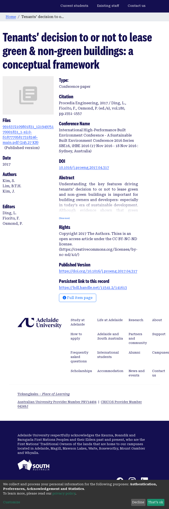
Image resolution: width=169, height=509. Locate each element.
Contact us (137, 5)
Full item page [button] (78, 298)
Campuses (160, 352)
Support (158, 334)
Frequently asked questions (79, 357)
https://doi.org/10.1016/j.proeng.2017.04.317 (98, 271)
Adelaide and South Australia (110, 336)
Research (136, 320)
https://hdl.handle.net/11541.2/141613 (93, 288)
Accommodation (110, 371)
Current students (74, 5)
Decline (138, 502)
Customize (11, 502)
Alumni (134, 352)
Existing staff (108, 5)
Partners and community (138, 338)
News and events (137, 373)
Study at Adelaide (78, 322)
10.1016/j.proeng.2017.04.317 (84, 167)
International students (108, 355)
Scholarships (81, 371)
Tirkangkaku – (44, 394)
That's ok (155, 502)
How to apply (76, 336)
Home (11, 17)
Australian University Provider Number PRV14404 (57, 402)
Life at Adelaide (110, 320)
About (157, 320)
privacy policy (63, 493)
